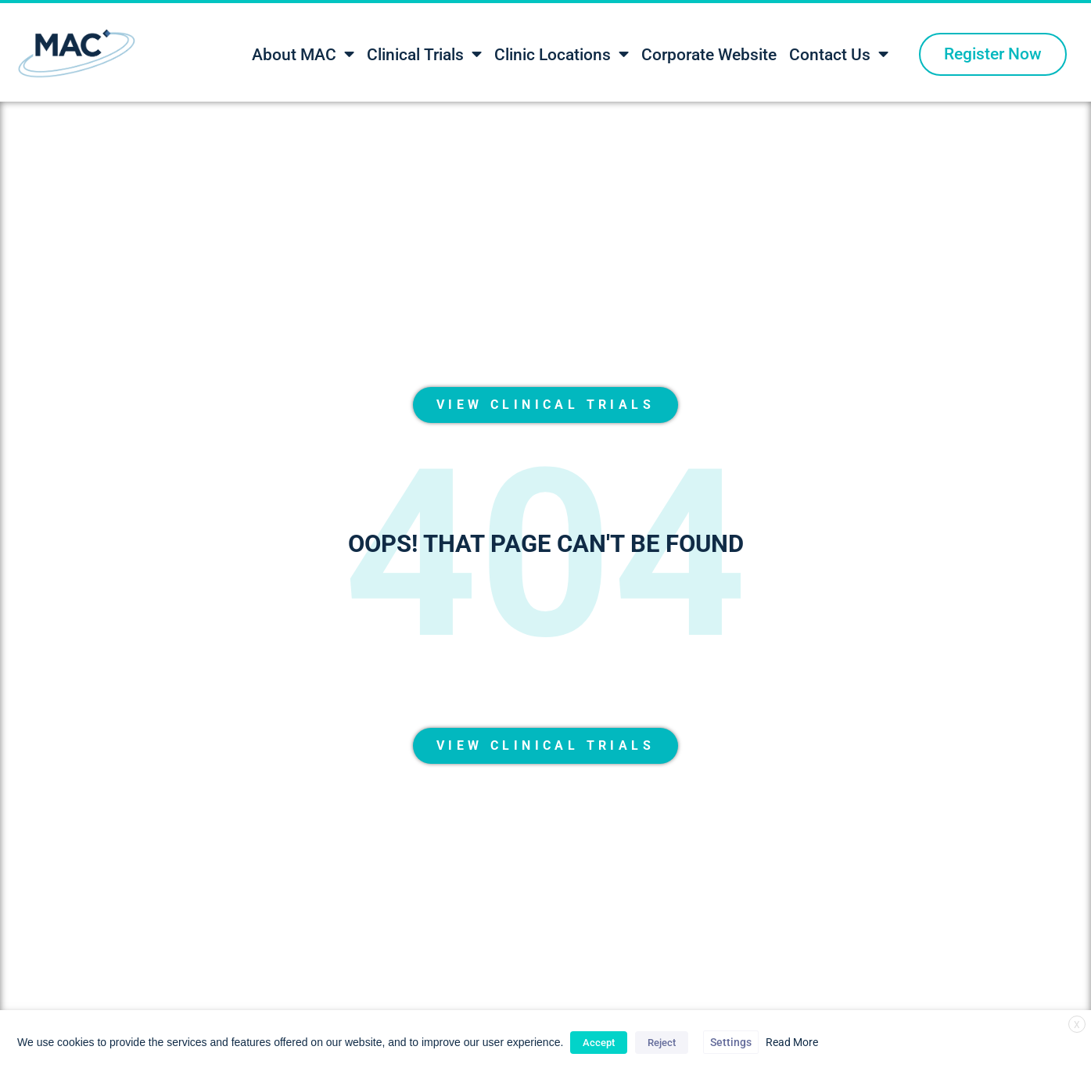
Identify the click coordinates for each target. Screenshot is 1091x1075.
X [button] (1077, 1024)
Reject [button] (662, 1042)
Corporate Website (709, 54)
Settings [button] (731, 1042)
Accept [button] (599, 1042)
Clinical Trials (424, 54)
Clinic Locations (561, 54)
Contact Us (838, 54)
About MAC (303, 54)
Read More (792, 1042)
